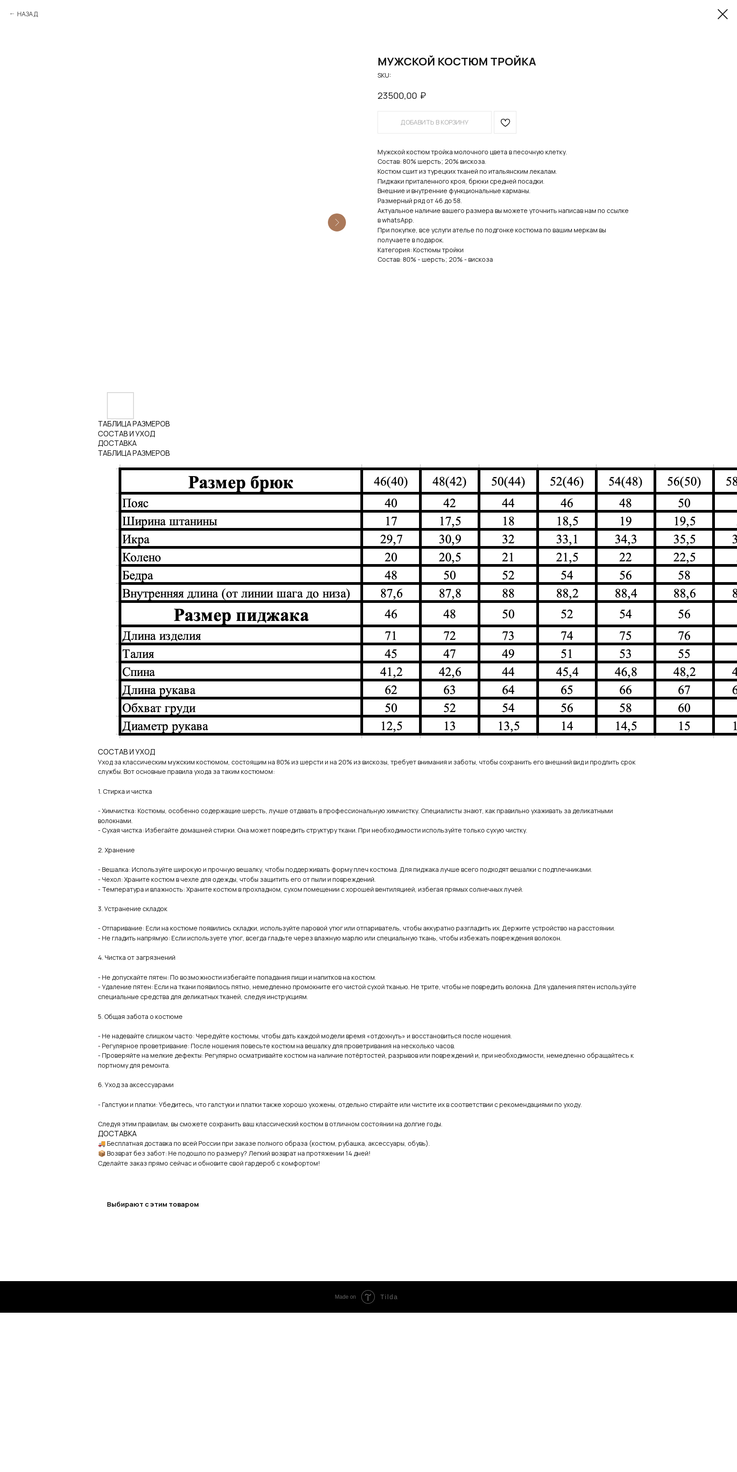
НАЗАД (27, 13)
